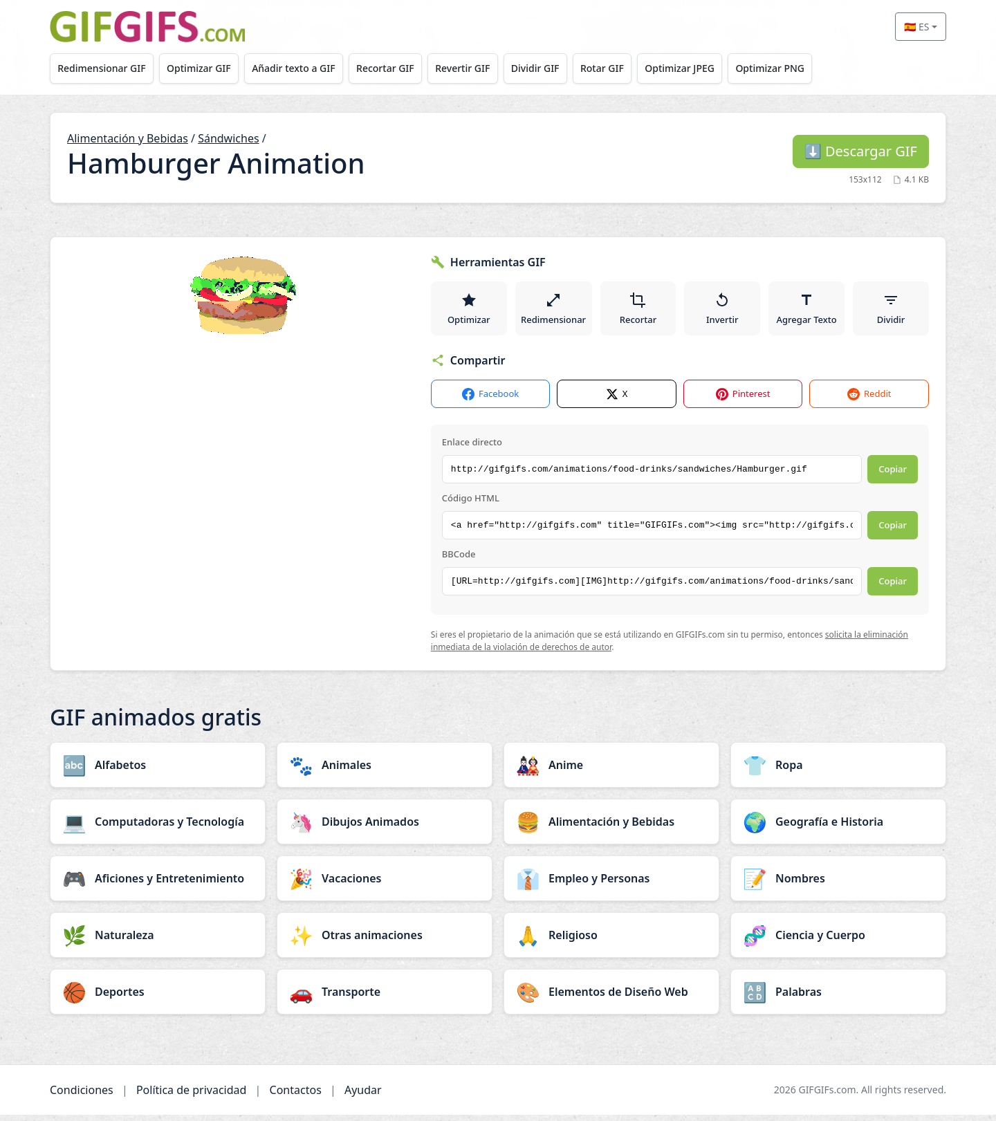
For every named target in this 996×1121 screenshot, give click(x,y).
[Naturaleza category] (157, 941)
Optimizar (469, 311)
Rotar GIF (625, 68)
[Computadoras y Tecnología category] (157, 828)
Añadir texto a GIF (302, 68)
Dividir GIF (555, 68)
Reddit (869, 400)
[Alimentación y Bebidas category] (611, 828)
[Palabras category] (838, 998)
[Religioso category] (611, 941)
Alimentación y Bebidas (127, 138)
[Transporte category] (384, 998)
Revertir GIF (478, 68)
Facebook (490, 400)
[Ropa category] (838, 771)
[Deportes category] (157, 998)
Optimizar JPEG (706, 68)
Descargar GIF (860, 151)
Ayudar (363, 1096)
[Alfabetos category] (157, 771)
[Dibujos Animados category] (384, 828)
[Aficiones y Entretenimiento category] (157, 884)
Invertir (724, 311)
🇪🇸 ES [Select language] (916, 26)
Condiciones (81, 1096)
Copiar (892, 476)
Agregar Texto (807, 311)
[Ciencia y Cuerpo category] (838, 941)
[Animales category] (384, 771)
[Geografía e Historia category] (838, 828)
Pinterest (743, 400)
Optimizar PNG (800, 68)
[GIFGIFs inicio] (147, 26)
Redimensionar (554, 311)
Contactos (296, 1096)
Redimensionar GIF (103, 68)
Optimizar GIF (204, 68)
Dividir (891, 311)
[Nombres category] (838, 884)
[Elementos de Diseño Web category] (611, 998)
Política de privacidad (191, 1096)
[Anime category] (611, 771)
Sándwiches (228, 138)
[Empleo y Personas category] (611, 884)
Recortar (639, 311)
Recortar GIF (398, 68)
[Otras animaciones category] (384, 941)
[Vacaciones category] (384, 884)
